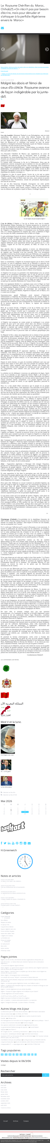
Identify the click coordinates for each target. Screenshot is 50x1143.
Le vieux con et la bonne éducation (11, 1023)
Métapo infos (12, 1018)
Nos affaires (4, 920)
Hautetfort (28, 1134)
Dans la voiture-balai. (7, 1014)
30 (2, 1054)
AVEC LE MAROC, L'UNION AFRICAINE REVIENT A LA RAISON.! (19, 1000)
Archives (15, 1121)
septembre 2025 (5, 1103)
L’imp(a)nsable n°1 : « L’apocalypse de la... (12, 1044)
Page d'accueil (4, 71)
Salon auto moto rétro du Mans (10, 1016)
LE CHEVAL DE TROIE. (21, 1014)
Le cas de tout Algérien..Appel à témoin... (12, 965)
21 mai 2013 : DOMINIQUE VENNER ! (11, 1034)
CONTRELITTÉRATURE (33, 1044)
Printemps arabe (5, 950)
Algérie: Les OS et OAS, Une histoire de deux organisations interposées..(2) (22, 960)
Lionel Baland (34, 1027)
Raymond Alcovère (32, 1025)
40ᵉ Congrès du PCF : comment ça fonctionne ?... (15, 1031)
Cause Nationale (5, 916)
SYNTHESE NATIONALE (31, 1034)
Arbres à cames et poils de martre (31, 1016)
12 (11, 810)
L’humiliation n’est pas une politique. (11, 1040)
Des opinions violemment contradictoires (12, 1025)
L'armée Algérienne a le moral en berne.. (12, 993)
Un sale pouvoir (5, 944)
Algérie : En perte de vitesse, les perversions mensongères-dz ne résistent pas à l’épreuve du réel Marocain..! (24, 74)
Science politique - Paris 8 (41, 1020)
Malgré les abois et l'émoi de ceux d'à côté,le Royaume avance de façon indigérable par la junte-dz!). (25, 89)
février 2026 (4, 1092)
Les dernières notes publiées (25, 1135)
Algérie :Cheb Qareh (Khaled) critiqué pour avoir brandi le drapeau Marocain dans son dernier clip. (24, 980)
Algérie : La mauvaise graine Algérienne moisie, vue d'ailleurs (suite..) (20, 983)
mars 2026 (4, 1090)
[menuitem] (25, 68)
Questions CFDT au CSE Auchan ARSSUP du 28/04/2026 (17, 1036)
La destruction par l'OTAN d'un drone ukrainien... (14, 1011)
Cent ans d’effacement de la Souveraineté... (13, 887)
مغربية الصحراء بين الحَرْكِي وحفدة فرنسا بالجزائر (13, 996)
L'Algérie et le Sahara (7, 936)
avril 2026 (3, 1087)
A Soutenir (7, 918)
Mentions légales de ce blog (18, 1137)
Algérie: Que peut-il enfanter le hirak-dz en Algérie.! (15, 998)
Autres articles (5, 948)
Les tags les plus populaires (37, 1135)
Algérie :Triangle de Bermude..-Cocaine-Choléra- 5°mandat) (18, 1002)
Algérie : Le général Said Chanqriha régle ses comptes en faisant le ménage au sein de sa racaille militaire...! (24, 986)
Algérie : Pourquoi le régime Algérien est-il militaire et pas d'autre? (19, 991)
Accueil (5, 1121)
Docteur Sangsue (28, 1023)
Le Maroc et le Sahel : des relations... (11, 881)
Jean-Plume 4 (12, 1029)
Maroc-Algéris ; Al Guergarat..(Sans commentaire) (15, 975)
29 (10, 1054)
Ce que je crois (5, 924)
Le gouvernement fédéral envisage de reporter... (14, 1027)
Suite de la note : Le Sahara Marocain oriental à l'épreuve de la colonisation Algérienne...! (22, 962)
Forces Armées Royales (7, 931)
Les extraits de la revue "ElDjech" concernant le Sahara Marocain (19, 977)
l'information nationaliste (38, 1011)
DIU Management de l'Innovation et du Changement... (16, 1020)
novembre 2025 (5, 1099)
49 (17, 1054)
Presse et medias (6, 940)
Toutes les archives (6, 1108)
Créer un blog (22, 1134)
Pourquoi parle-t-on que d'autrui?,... (11, 905)
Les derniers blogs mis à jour (13, 1135)
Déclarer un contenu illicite (7, 1137)
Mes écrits (4, 946)
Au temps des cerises (37, 1031)
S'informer (7, 941)
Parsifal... (3, 1018)
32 (28, 1054)
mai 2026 (3, 1085)
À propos (26, 1121)
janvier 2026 (4, 1094)
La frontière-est (5, 938)
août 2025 (4, 1105)
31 (6, 1054)
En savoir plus (33, 1141)
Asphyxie (3, 1029)
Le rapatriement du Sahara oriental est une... (13, 893)
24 (21, 1054)
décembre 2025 (5, 1096)
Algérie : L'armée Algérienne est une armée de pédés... (16, 989)
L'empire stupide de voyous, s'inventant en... (13, 899)
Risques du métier (6, 922)
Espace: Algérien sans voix (8, 929)
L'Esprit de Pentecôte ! (7, 1042)
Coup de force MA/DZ (7, 927)
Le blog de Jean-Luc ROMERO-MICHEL (35, 1040)
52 (25, 1054)
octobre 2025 (4, 1101)
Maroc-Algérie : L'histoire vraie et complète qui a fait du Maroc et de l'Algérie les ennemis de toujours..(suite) (23, 972)
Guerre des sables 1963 (7, 933)
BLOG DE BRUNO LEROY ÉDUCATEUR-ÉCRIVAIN (30, 1042)
